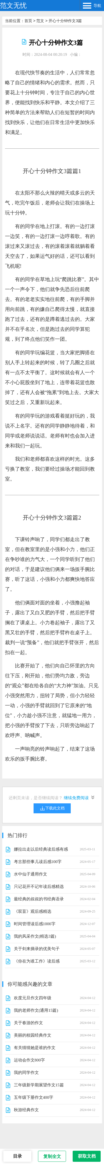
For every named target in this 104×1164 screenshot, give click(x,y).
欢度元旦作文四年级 (32, 998)
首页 (28, 21)
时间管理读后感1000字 (34, 924)
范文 (40, 21)
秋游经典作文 (26, 1110)
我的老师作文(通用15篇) (36, 1010)
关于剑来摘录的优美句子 (37, 949)
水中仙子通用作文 (30, 874)
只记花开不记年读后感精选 (39, 886)
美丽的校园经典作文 (32, 1035)
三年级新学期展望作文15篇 (39, 1085)
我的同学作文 (26, 1072)
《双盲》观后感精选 (32, 911)
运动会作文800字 (29, 1060)
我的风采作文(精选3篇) (35, 936)
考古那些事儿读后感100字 (38, 861)
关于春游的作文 (28, 1023)
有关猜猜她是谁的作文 (34, 1047)
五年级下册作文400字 (34, 1097)
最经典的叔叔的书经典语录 (39, 899)
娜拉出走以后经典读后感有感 (41, 849)
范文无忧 (13, 5)
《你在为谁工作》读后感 (37, 961)
